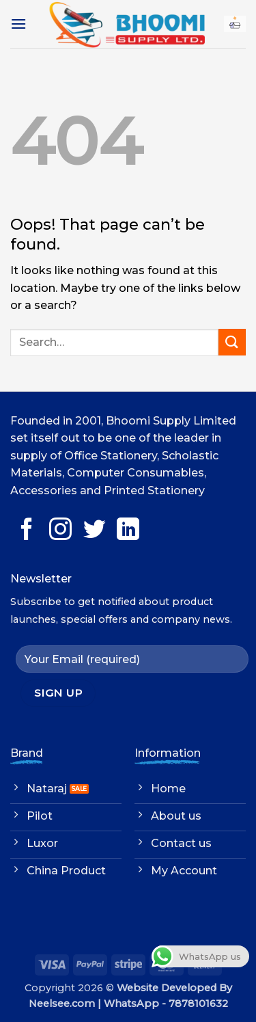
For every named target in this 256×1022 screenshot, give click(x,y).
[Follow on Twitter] (94, 530)
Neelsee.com (62, 1003)
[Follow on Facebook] (27, 530)
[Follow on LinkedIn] (128, 530)
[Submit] (232, 342)
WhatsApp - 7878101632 (166, 1003)
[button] (18, 23)
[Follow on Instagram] (60, 530)
